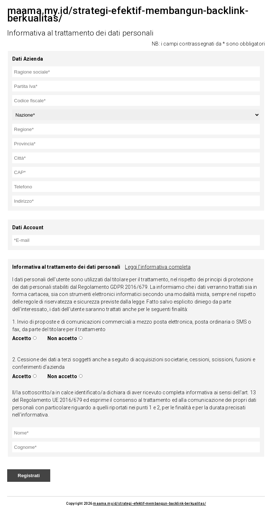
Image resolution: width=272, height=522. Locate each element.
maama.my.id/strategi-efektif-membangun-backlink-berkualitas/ (149, 503)
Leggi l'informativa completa (157, 267)
